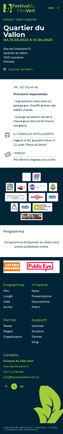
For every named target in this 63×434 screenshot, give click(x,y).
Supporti (39, 320)
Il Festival (40, 285)
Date (6, 301)
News (35, 290)
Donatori (38, 331)
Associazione (41, 301)
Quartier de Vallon (20, 69)
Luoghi (8, 296)
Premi (36, 307)
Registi (8, 331)
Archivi (7, 307)
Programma (13, 285)
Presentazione (41, 296)
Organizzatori (12, 336)
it (14, 386)
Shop (35, 342)
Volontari (38, 326)
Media (7, 326)
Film (6, 290)
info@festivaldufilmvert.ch (21, 377)
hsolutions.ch (31, 429)
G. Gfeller (53, 427)
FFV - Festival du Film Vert (19, 8)
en (22, 386)
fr (6, 386)
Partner (9, 320)
